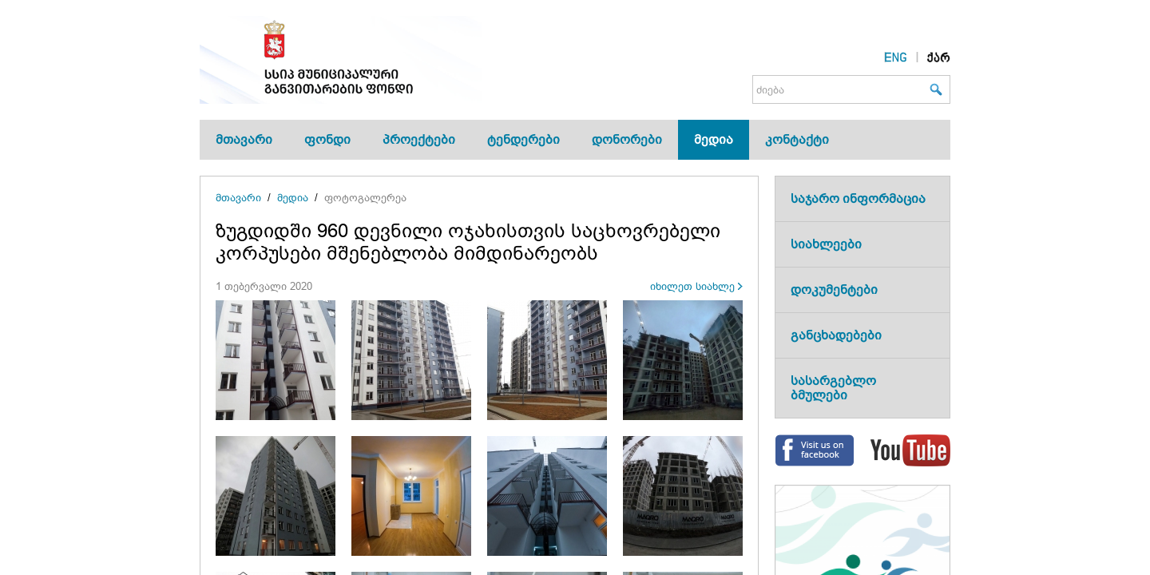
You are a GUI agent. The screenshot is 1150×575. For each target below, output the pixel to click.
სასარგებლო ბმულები (833, 388)
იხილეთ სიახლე (692, 286)
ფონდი (327, 139)
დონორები (627, 139)
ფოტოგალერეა (365, 198)
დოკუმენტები (834, 289)
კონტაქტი (797, 139)
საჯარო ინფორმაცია (858, 198)
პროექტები (419, 139)
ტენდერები (523, 139)
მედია (713, 139)
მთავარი (244, 139)
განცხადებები (836, 335)
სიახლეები (826, 244)
